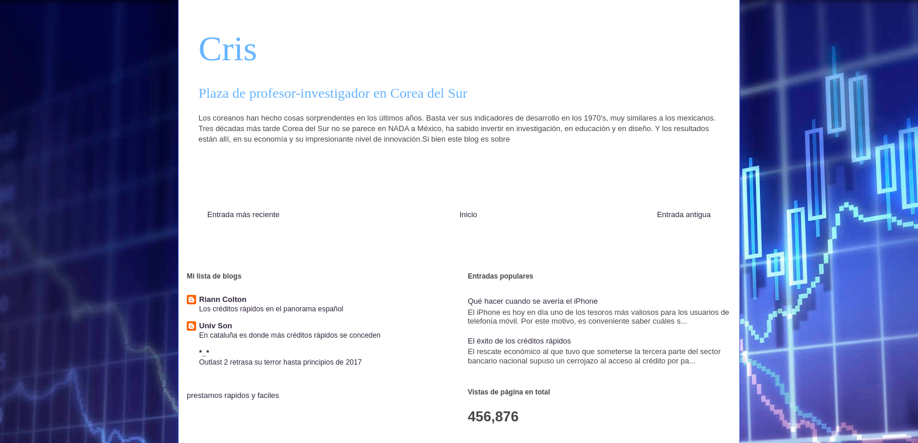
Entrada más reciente (243, 214)
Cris (227, 48)
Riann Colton (222, 299)
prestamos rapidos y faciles (233, 395)
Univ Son (215, 325)
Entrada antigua (684, 214)
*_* (204, 352)
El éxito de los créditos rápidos (519, 340)
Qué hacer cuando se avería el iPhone (533, 301)
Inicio (468, 214)
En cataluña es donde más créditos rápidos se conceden (290, 335)
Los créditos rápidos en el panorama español (271, 309)
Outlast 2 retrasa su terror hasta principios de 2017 (280, 362)
